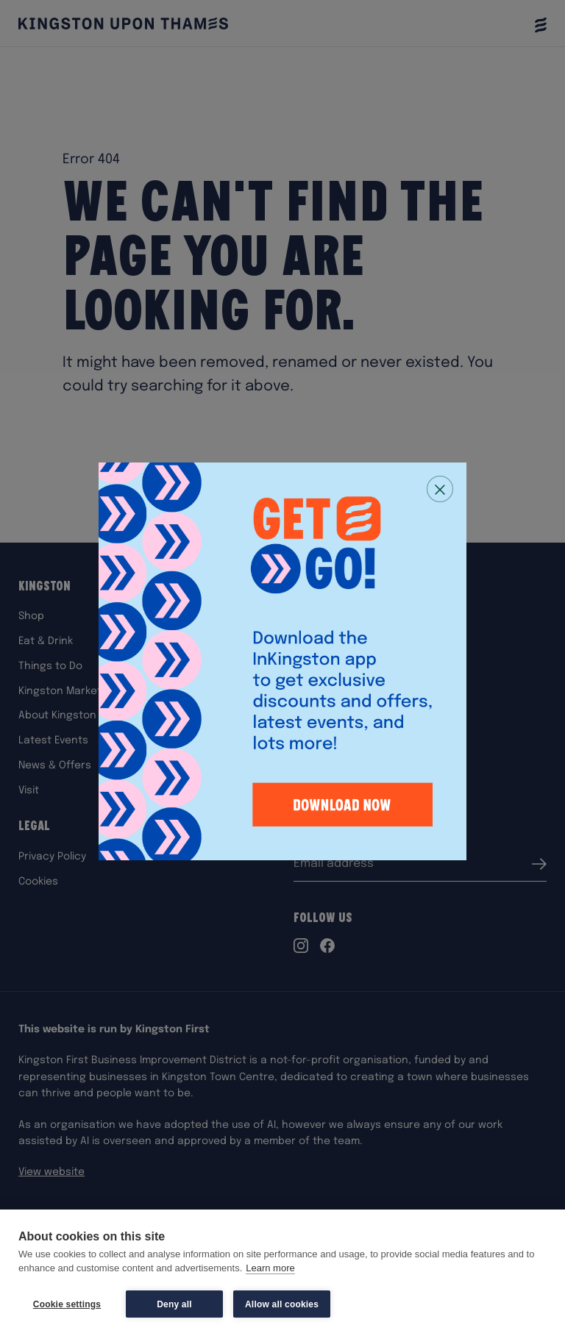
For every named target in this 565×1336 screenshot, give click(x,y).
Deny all (174, 1304)
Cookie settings (67, 1304)
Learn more (270, 1268)
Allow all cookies (282, 1304)
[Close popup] (440, 489)
